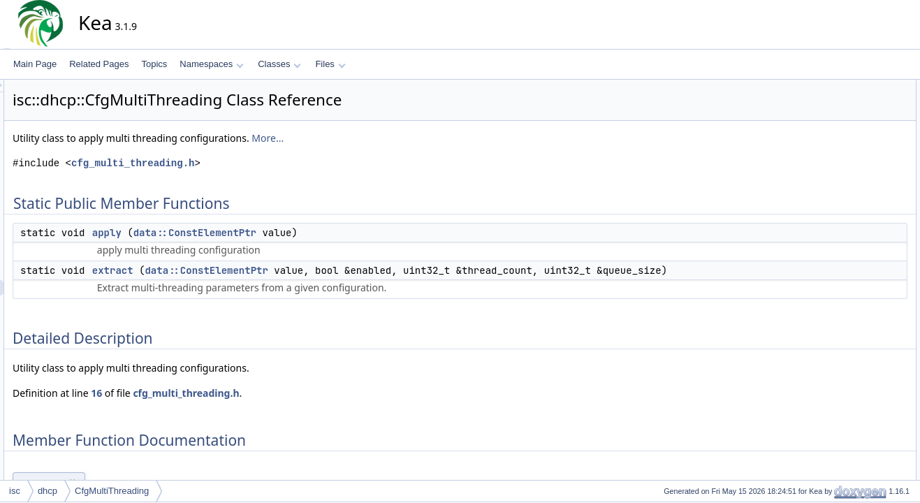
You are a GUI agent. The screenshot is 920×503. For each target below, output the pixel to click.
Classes (279, 64)
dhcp (47, 491)
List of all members (848, 195)
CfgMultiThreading (112, 491)
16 (222, 408)
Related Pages (99, 64)
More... (393, 138)
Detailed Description (850, 133)
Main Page (35, 64)
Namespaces (211, 64)
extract (238, 270)
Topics (154, 64)
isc (14, 491)
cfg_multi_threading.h (258, 163)
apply (232, 232)
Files (330, 64)
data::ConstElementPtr (320, 232)
